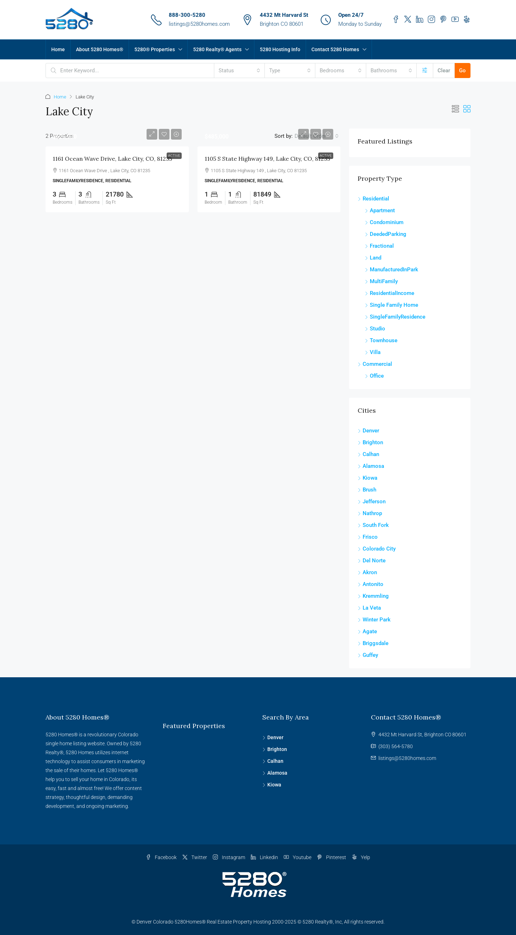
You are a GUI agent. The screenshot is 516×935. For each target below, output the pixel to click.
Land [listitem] (373, 258)
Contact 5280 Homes (335, 49)
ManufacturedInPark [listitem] (391, 269)
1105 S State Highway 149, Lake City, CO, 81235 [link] (267, 158)
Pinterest (331, 857)
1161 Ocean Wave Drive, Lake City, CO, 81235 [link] (112, 158)
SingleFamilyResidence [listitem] (395, 317)
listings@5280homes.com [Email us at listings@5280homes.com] (407, 758)
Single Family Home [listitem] (391, 305)
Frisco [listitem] (368, 537)
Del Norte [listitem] (372, 560)
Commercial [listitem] (375, 364)
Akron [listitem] (367, 572)
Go (462, 70)
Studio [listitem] (375, 328)
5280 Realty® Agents (217, 49)
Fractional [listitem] (379, 246)
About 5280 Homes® (99, 49)
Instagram (229, 857)
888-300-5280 (187, 15)
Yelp (361, 857)
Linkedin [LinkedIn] (264, 857)
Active (174, 156)
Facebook (161, 857)
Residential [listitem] (373, 198)
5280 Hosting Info (280, 49)
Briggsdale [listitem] (373, 643)
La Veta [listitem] (369, 608)
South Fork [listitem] (373, 525)
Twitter (194, 857)
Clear (444, 70)
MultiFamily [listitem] (381, 281)
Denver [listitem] (368, 430)
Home (58, 49)
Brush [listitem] (367, 489)
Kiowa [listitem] (367, 478)
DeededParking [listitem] (385, 234)
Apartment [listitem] (380, 210)
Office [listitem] (374, 376)
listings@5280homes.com (199, 24)
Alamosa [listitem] (371, 466)
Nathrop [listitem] (370, 513)
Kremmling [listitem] (373, 596)
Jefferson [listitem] (372, 501)
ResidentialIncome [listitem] (389, 293)
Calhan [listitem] (368, 454)
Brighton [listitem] (370, 442)
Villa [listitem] (373, 352)
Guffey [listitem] (368, 655)
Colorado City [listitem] (377, 549)
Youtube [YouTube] (297, 857)
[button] (455, 109)
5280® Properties (154, 49)
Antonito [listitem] (370, 584)
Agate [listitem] (367, 631)
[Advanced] (424, 70)
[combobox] (239, 70)
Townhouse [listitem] (381, 340)
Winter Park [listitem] (374, 619)
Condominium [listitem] (384, 222)
